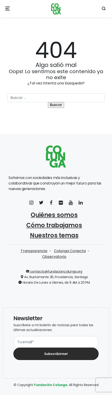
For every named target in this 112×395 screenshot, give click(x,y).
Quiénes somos (54, 215)
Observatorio (54, 256)
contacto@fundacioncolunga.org (54, 271)
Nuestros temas (54, 235)
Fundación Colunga (50, 385)
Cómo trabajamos (54, 225)
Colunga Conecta (70, 251)
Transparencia (34, 251)
